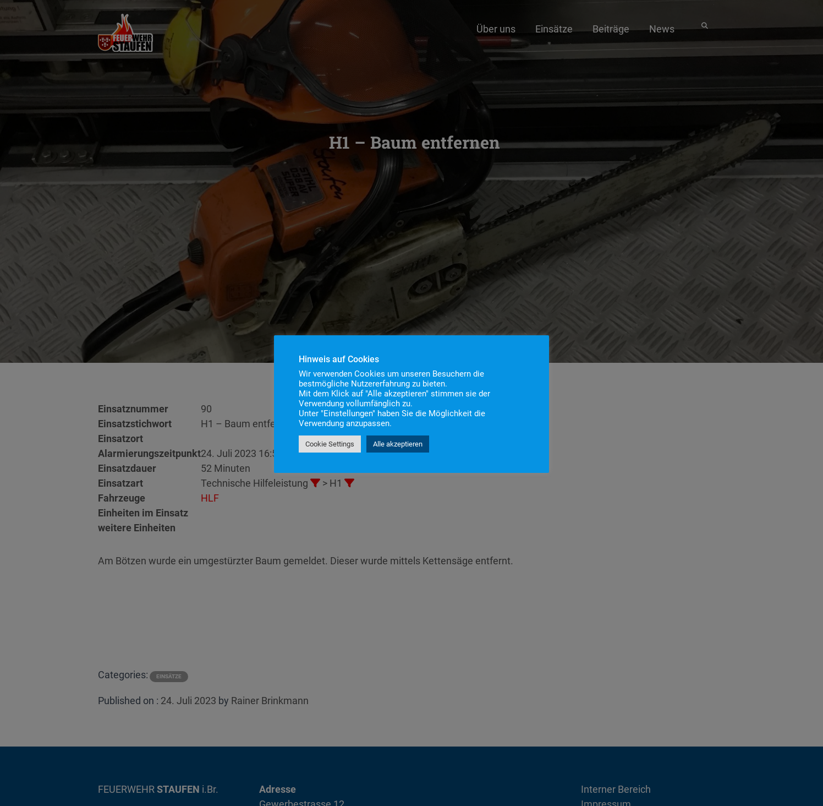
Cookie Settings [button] (329, 444)
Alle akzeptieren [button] (398, 444)
